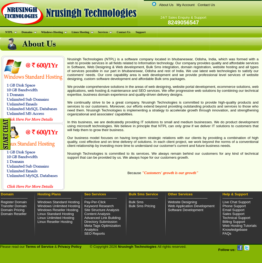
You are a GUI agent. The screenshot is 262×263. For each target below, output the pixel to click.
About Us (166, 5)
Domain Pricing (12, 210)
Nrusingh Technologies (137, 247)
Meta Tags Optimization (102, 226)
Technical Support (236, 218)
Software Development (185, 210)
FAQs (226, 233)
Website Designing (182, 202)
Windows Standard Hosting (58, 202)
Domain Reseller (14, 214)
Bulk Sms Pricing (142, 206)
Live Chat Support (236, 202)
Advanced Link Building (102, 218)
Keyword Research (99, 206)
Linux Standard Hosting (55, 214)
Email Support (233, 210)
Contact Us (206, 5)
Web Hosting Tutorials (239, 226)
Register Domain (14, 202)
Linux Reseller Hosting (54, 222)
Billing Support (233, 222)
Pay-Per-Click (95, 202)
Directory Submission (100, 222)
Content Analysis (97, 214)
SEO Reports (94, 233)
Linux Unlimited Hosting (55, 218)
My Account (186, 5)
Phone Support (234, 206)
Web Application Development (191, 206)
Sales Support (233, 214)
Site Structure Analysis (101, 210)
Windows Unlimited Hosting (58, 206)
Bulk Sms (136, 202)
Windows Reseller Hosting (57, 210)
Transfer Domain (14, 206)
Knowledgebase (234, 230)
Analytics (91, 230)
